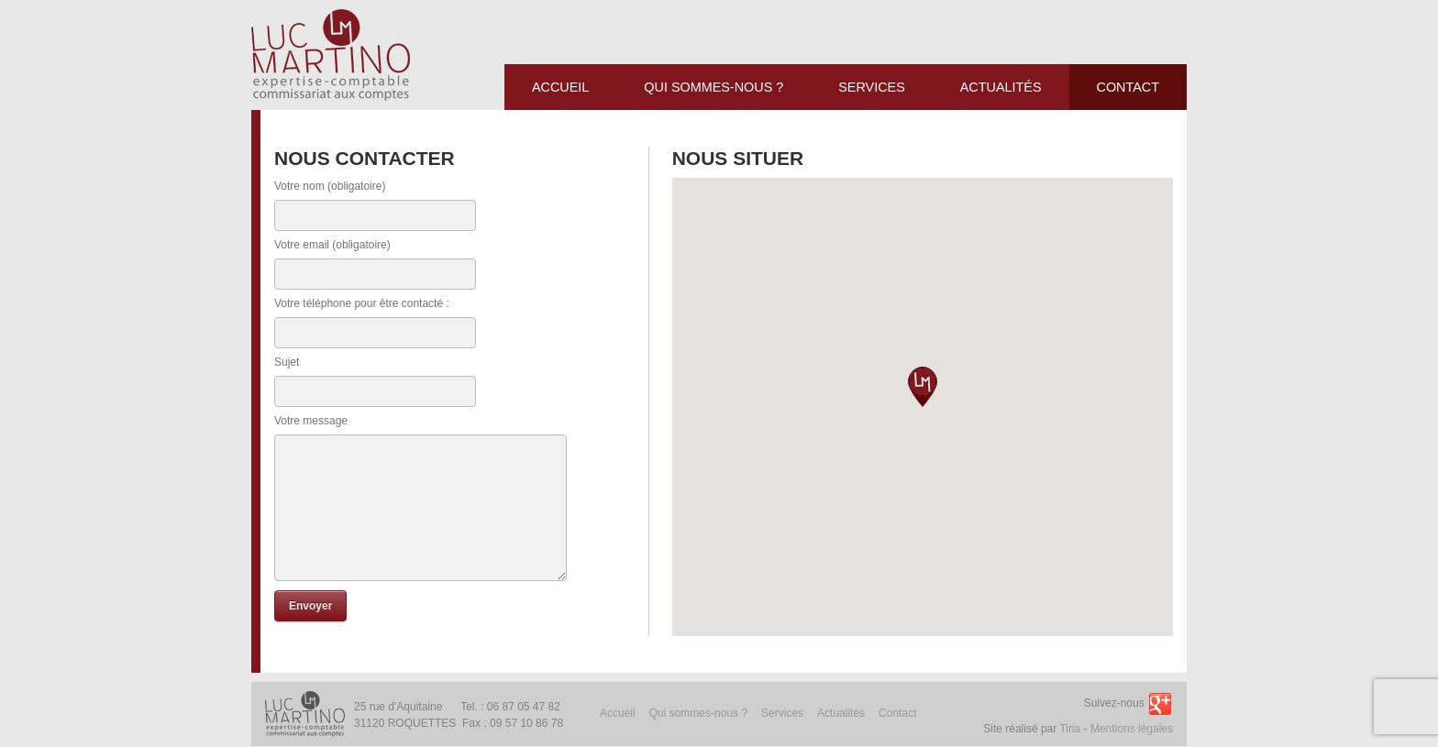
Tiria (1069, 728)
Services (782, 713)
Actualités (841, 713)
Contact (897, 713)
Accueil (618, 713)
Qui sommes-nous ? (698, 713)
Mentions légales (1131, 728)
